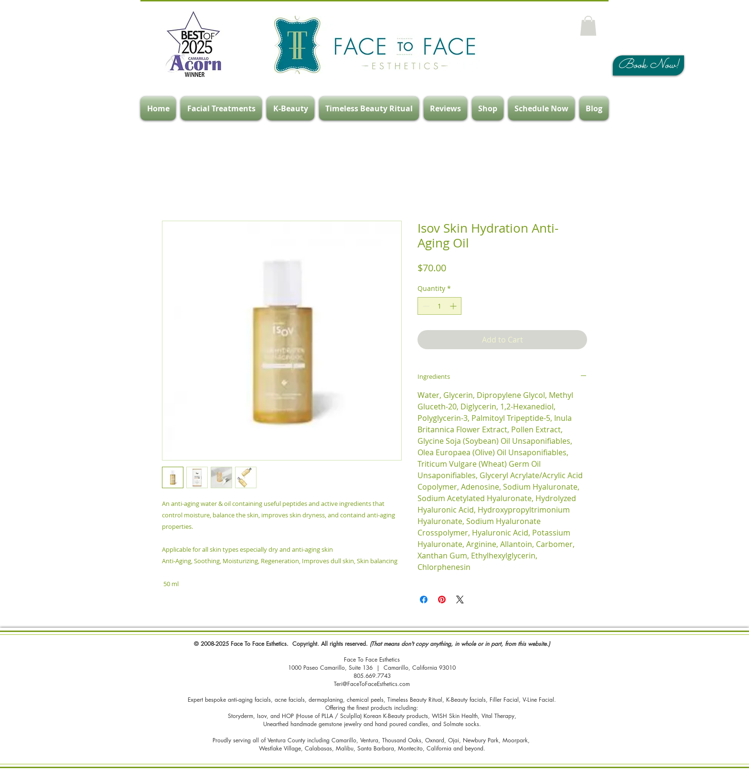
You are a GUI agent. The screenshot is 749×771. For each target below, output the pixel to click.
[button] (588, 26)
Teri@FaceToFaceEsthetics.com (372, 684)
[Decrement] (425, 306)
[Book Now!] (648, 65)
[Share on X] (460, 599)
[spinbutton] (439, 306)
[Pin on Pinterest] (442, 599)
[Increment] (454, 306)
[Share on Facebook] (423, 599)
